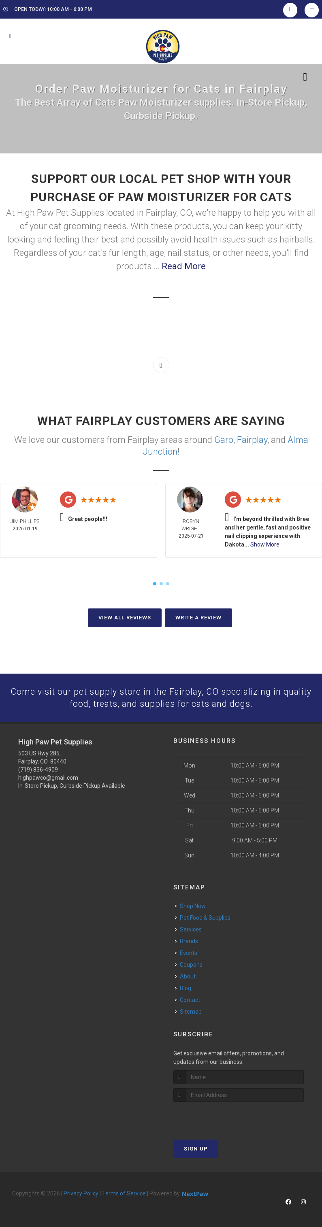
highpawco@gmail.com (48, 777)
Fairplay (252, 439)
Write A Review (198, 617)
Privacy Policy (81, 1193)
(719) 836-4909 (38, 769)
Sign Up (196, 1148)
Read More (184, 266)
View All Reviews (124, 617)
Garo (223, 439)
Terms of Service (124, 1193)
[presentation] (216, 1117)
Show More (264, 543)
